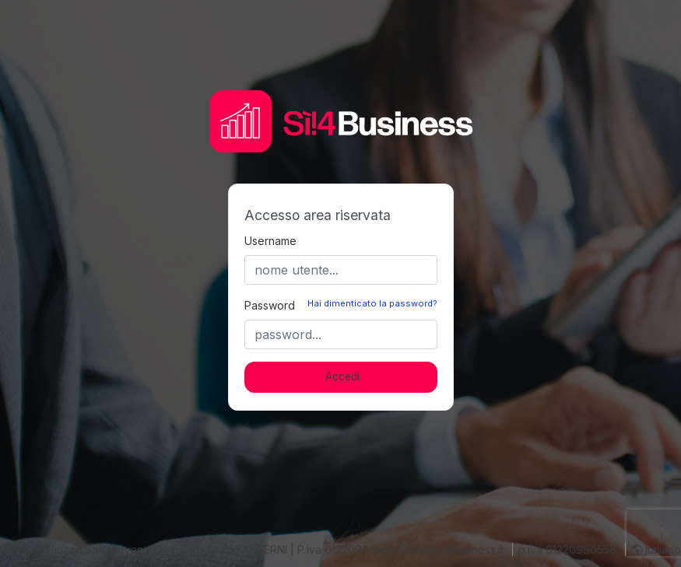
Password (269, 305)
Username (270, 240)
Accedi (342, 376)
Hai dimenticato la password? (372, 303)
